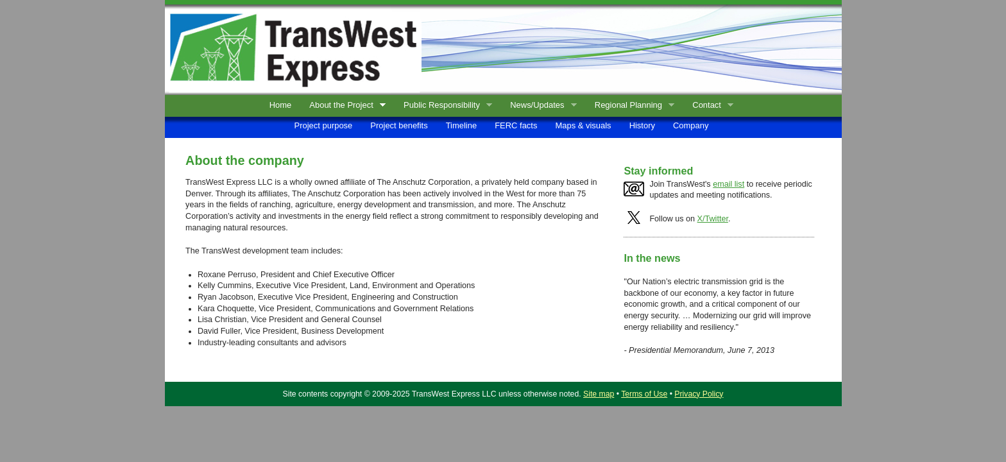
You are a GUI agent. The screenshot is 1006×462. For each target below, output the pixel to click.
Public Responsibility (444, 105)
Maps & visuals (583, 125)
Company (690, 125)
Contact (710, 105)
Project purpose (323, 125)
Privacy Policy (698, 393)
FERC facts (516, 125)
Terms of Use (644, 393)
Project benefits (398, 125)
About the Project (344, 105)
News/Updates (540, 105)
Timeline (461, 125)
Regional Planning (631, 105)
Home (280, 105)
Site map (598, 393)
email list (728, 184)
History (642, 125)
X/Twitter (712, 218)
